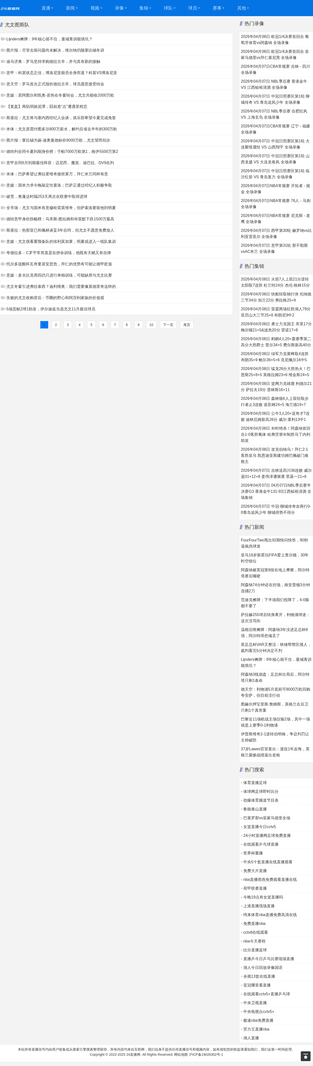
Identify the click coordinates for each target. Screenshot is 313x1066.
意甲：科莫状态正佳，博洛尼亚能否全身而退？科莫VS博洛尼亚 (61, 73)
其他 (241, 8)
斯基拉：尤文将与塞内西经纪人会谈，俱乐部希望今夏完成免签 (61, 118)
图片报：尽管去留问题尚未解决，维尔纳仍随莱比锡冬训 (55, 50)
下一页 (168, 325)
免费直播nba (254, 923)
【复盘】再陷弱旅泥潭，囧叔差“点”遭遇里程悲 (46, 106)
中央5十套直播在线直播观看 (267, 862)
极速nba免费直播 (258, 1020)
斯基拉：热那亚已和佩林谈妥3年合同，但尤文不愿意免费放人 (60, 230)
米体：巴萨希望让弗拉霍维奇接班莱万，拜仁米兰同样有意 (57, 174)
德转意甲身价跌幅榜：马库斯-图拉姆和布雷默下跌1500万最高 (60, 219)
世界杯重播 (253, 853)
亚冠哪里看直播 (257, 985)
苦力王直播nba (256, 1029)
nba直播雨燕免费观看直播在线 (270, 879)
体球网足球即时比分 (261, 791)
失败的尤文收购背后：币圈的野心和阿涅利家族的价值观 (55, 298)
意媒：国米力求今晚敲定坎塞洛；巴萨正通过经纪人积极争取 (59, 185)
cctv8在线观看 (255, 932)
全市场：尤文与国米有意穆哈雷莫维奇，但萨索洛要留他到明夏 (61, 208)
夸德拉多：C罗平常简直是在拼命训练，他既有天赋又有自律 (58, 253)
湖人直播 (251, 1038)
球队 (168, 8)
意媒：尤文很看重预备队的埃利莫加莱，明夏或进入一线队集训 (61, 241)
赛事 (217, 8)
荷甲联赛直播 (255, 888)
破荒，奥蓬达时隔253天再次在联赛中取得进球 (46, 196)
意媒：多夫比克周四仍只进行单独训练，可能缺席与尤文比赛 (59, 275)
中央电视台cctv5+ (258, 1012)
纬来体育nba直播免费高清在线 (270, 915)
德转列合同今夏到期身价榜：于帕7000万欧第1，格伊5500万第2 (62, 151)
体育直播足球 (255, 783)
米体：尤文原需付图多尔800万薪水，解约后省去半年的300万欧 (61, 129)
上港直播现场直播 (259, 906)
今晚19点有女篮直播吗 (263, 897)
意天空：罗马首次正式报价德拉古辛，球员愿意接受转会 (55, 84)
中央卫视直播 (255, 1003)
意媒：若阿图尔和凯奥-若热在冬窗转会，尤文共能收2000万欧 (60, 95)
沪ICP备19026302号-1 (206, 1054)
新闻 (70, 8)
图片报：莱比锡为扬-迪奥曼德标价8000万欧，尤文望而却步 (58, 140)
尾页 (186, 325)
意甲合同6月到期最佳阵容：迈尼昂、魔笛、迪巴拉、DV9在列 (60, 163)
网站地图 (181, 1054)
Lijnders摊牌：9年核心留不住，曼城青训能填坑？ (49, 39)
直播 (46, 8)
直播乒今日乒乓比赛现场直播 (268, 959)
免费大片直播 (255, 871)
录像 (119, 8)
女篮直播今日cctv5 (259, 827)
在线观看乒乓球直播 (261, 844)
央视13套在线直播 (259, 976)
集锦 (143, 8)
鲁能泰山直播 (255, 809)
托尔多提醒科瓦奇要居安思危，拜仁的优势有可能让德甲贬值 (59, 264)
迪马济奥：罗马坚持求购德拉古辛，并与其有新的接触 (53, 61)
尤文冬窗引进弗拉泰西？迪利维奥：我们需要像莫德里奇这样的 (61, 286)
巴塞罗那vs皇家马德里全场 (266, 818)
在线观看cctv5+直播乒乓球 (266, 994)
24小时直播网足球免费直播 (267, 835)
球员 (192, 8)
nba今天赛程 (254, 941)
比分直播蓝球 (255, 950)
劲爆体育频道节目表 (261, 800)
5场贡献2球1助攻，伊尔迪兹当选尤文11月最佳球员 (51, 309)
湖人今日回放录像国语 (262, 967)
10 (151, 325)
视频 (94, 8)
